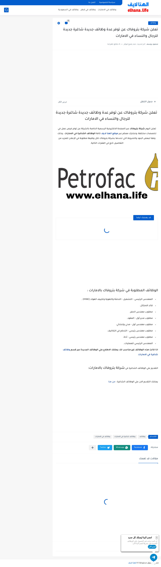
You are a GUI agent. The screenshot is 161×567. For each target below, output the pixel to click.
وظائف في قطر (88, 10)
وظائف (153, 23)
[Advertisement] (107, 74)
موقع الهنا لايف (109, 134)
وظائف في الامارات (107, 10)
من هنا (111, 382)
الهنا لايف (132, 563)
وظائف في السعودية (68, 10)
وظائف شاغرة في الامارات (124, 437)
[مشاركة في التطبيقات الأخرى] (92, 447)
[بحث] (6, 10)
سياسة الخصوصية (107, 3)
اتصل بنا (91, 3)
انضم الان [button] (152, 547)
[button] (140, 447)
